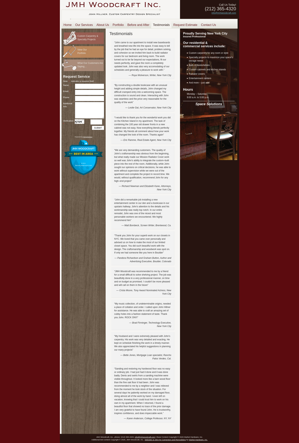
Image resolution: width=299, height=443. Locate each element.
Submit (98, 128)
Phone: (66, 97)
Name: (67, 85)
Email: (67, 91)
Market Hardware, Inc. (198, 440)
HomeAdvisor (87, 137)
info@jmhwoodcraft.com (223, 13)
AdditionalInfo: (67, 105)
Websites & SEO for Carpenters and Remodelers (165, 440)
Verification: (68, 122)
